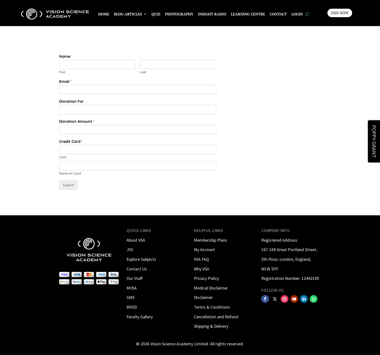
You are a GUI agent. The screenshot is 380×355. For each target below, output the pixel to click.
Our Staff (134, 278)
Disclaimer (203, 297)
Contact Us (137, 269)
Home (103, 14)
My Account (204, 249)
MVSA (132, 288)
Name (65, 56)
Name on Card (70, 173)
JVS (130, 249)
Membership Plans (210, 240)
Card (62, 157)
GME (131, 297)
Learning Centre (248, 14)
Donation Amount (77, 121)
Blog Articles (128, 14)
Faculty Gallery (140, 316)
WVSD (132, 307)
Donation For (71, 101)
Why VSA (201, 269)
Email (65, 81)
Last (143, 72)
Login (297, 14)
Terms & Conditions (212, 307)
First (62, 72)
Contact (278, 14)
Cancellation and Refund (216, 316)
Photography (179, 14)
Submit (68, 185)
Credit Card (71, 141)
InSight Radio (212, 14)
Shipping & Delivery (211, 326)
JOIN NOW (339, 12)
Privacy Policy (206, 278)
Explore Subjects (141, 259)
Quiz (155, 14)
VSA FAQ (201, 259)
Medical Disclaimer (211, 288)
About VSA (136, 240)
